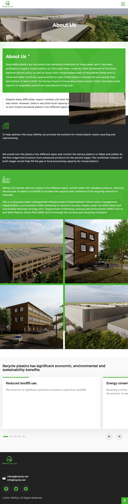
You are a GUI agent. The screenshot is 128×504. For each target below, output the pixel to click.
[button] (5, 436)
